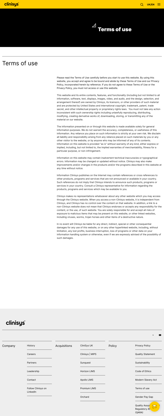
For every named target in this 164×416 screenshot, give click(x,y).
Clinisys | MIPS (88, 354)
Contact (31, 379)
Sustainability (142, 362)
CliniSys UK (86, 345)
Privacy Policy (142, 345)
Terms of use (142, 388)
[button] (142, 4)
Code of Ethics (143, 371)
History (31, 345)
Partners (31, 362)
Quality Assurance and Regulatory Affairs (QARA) (147, 409)
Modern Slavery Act (146, 379)
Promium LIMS (88, 388)
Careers (31, 354)
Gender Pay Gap (144, 396)
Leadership (33, 371)
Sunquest (85, 362)
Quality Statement (145, 354)
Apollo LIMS (86, 379)
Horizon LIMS (87, 371)
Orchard (84, 396)
